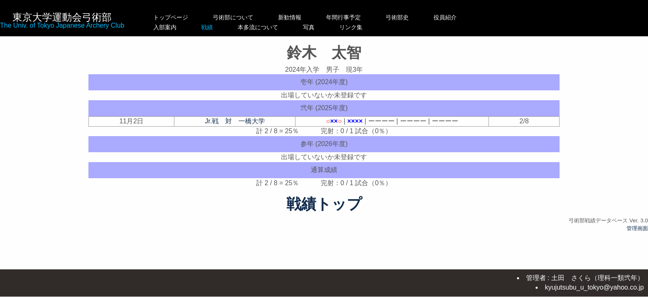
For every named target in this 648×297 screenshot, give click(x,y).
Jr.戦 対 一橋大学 (235, 121)
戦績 (233, 27)
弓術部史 (414, 17)
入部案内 (170, 27)
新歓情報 (298, 17)
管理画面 (637, 228)
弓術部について (233, 17)
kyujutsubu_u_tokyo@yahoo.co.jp (594, 287)
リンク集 (414, 27)
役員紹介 (462, 17)
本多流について (298, 27)
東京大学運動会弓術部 (62, 17)
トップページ (170, 17)
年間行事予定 (360, 17)
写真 (361, 27)
